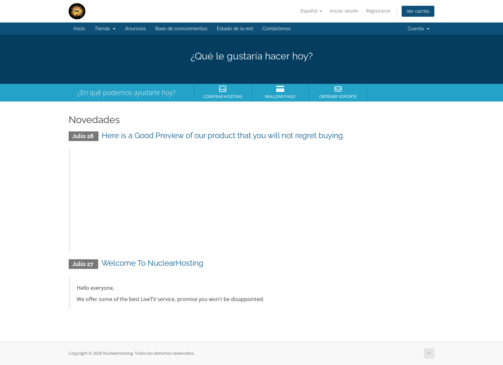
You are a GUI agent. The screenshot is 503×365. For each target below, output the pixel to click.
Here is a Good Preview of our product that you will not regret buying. (223, 135)
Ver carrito (418, 11)
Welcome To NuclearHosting (152, 263)
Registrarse (378, 11)
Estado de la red (235, 28)
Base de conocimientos (181, 28)
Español (311, 11)
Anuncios (135, 28)
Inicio (79, 28)
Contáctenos (276, 28)
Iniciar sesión (344, 11)
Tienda (105, 28)
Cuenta (419, 28)
